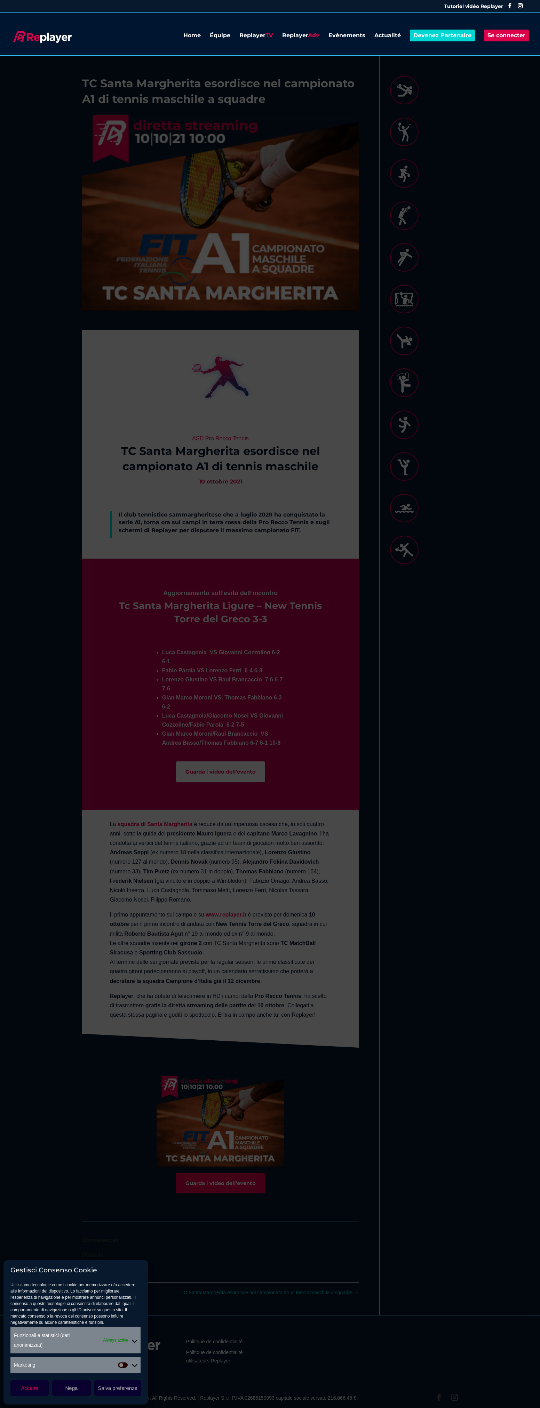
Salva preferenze (117, 1388)
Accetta (29, 1388)
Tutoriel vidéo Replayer (473, 6)
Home (192, 36)
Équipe (220, 36)
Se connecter (506, 35)
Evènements (346, 36)
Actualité (387, 36)
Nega (71, 1388)
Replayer (256, 36)
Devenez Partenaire (442, 35)
